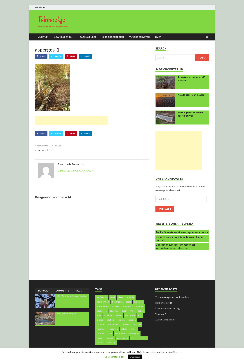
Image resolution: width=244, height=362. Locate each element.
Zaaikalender (88, 37)
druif (124, 311)
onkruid (126, 324)
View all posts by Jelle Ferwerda (76, 170)
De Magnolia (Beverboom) (72, 295)
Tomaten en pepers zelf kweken (172, 297)
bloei (128, 302)
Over (158, 37)
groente (108, 315)
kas (139, 315)
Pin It (72, 56)
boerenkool (102, 306)
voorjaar (110, 338)
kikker (100, 320)
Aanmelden (165, 209)
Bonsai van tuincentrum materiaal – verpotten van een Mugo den (176, 246)
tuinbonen (120, 333)
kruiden (132, 320)
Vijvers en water (139, 37)
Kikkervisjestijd (163, 302)
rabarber (101, 329)
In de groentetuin (113, 37)
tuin (110, 333)
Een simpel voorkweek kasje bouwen (191, 114)
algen (121, 297)
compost (138, 306)
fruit (132, 311)
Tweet (58, 56)
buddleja (127, 306)
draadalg (114, 311)
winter (143, 338)
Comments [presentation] (62, 290)
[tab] (43, 291)
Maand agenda (63, 37)
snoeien (101, 333)
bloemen (138, 302)
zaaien (100, 342)
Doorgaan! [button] (135, 357)
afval (112, 297)
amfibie (130, 297)
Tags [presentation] (78, 290)
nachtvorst (113, 324)
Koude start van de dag (191, 94)
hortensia (130, 315)
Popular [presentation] (43, 290)
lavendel (101, 324)
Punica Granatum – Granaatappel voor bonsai (182, 232)
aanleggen (102, 297)
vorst (133, 338)
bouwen (115, 306)
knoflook (110, 320)
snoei (133, 329)
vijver (99, 338)
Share (42, 56)
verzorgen (134, 333)
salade (124, 329)
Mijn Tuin (43, 37)
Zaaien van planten (165, 319)
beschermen (103, 302)
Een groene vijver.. (67, 313)
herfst (119, 315)
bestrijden (117, 302)
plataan (137, 324)
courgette (102, 311)
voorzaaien (122, 338)
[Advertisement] (71, 120)
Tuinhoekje (51, 19)
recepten (113, 329)
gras (99, 315)
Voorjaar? (160, 313)
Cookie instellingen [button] (114, 356)
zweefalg (110, 342)
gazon (141, 311)
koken (121, 320)
